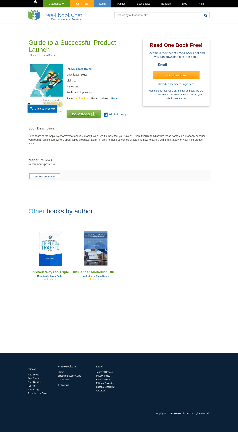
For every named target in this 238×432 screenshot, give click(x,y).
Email (162, 65)
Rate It (115, 98)
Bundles (166, 3)
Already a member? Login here (176, 84)
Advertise (100, 390)
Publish (121, 3)
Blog (184, 3)
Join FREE (81, 3)
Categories (56, 3)
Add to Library (115, 115)
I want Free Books (176, 75)
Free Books (33, 374)
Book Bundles (34, 382)
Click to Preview (45, 108)
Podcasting (33, 389)
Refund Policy (103, 379)
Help (201, 3)
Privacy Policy (103, 376)
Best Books (143, 3)
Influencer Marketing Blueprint (96, 272)
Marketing (42, 276)
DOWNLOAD (83, 114)
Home (61, 372)
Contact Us (63, 379)
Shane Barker (84, 68)
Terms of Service (104, 372)
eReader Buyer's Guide (69, 376)
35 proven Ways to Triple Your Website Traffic (50, 272)
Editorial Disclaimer (105, 387)
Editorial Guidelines (105, 383)
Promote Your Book (37, 393)
